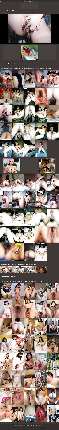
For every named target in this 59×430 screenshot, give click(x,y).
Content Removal (23, 428)
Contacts (17, 428)
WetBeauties (29, 1)
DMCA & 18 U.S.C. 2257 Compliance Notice (36, 428)
